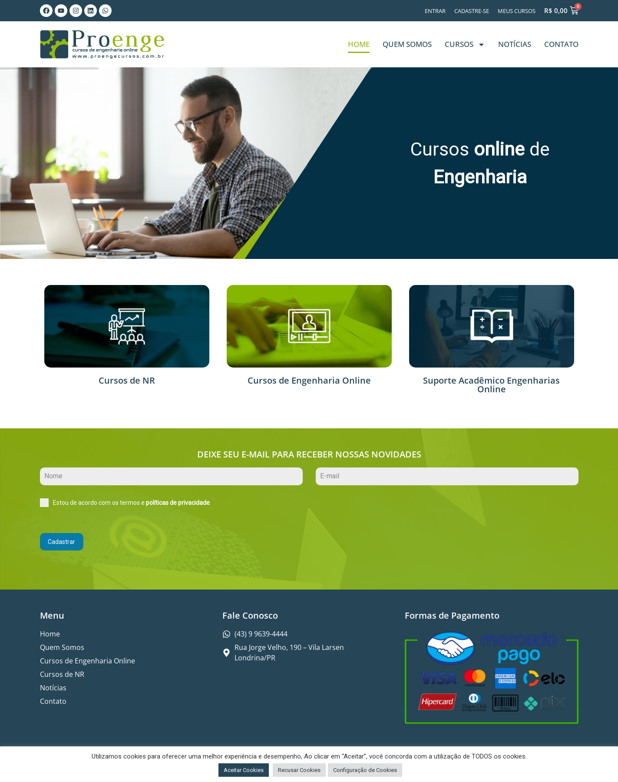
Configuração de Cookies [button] (365, 770)
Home (359, 44)
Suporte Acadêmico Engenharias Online (491, 384)
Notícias (514, 44)
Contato (561, 44)
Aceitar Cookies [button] (244, 770)
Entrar (435, 11)
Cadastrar (61, 541)
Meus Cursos (516, 11)
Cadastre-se (471, 11)
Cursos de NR (127, 380)
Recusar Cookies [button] (299, 770)
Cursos (465, 44)
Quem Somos (407, 44)
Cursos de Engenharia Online (309, 380)
